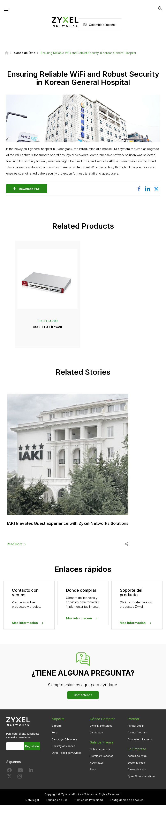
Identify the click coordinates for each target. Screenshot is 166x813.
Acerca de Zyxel (137, 755)
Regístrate (32, 746)
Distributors (97, 732)
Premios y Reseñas (101, 755)
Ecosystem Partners (140, 739)
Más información (25, 623)
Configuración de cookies (127, 800)
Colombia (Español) (103, 25)
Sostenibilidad (136, 762)
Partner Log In (136, 725)
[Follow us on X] (9, 777)
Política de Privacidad (89, 800)
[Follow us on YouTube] (20, 771)
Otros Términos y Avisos (66, 752)
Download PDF (30, 189)
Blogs (93, 769)
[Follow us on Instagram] (19, 777)
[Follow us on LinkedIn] (31, 771)
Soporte (57, 725)
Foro (54, 732)
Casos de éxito (137, 769)
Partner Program (137, 732)
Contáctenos (83, 695)
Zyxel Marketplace (101, 725)
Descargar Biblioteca (64, 739)
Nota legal (32, 800)
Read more (14, 544)
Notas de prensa (100, 749)
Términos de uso (57, 800)
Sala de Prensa (101, 742)
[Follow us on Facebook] (9, 771)
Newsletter (96, 762)
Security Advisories (63, 746)
